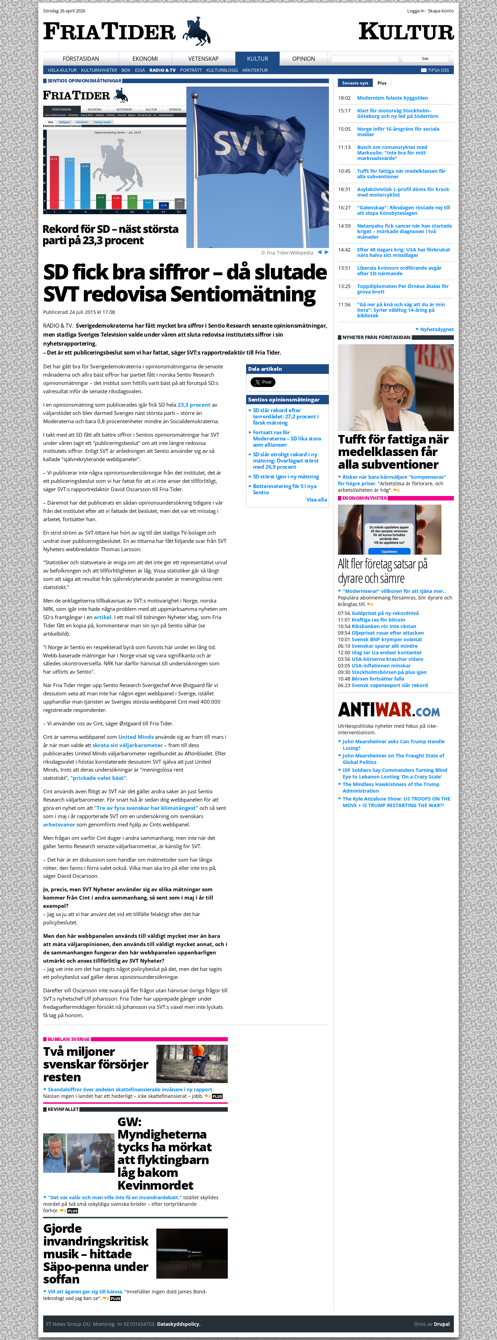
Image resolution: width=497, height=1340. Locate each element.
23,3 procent (194, 404)
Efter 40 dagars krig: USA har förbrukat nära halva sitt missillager (403, 252)
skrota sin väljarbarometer (127, 745)
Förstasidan (81, 58)
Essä (140, 70)
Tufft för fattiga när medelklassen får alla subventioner (401, 174)
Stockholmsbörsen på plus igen (389, 672)
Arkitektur (255, 70)
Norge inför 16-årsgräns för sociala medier (398, 132)
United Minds (136, 736)
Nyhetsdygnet (437, 329)
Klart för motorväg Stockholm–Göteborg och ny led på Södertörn (397, 113)
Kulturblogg (222, 70)
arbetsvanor (59, 824)
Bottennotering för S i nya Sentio (284, 489)
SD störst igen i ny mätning (286, 476)
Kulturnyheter (99, 70)
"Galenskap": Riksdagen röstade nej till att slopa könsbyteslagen (403, 210)
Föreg (319, 252)
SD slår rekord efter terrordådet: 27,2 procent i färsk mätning (286, 416)
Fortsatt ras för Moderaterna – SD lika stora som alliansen (287, 438)
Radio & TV (162, 70)
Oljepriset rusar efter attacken (388, 632)
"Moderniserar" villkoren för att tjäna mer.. (394, 591)
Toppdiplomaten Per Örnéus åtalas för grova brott (403, 289)
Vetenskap (203, 58)
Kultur (257, 58)
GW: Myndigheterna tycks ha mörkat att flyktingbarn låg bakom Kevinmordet (164, 1153)
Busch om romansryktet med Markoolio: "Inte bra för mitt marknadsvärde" (392, 152)
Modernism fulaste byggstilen (392, 98)
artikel (102, 617)
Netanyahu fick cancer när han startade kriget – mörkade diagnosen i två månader (404, 231)
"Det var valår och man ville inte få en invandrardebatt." (115, 1197)
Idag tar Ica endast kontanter (387, 652)
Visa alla (316, 499)
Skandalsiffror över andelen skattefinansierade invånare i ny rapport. (131, 1089)
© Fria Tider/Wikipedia (287, 252)
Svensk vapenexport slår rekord (390, 685)
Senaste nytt (357, 82)
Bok (125, 70)
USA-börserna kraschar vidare (387, 659)
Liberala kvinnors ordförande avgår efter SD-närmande (399, 271)
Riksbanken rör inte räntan (384, 626)
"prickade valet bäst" (98, 777)
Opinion (303, 58)
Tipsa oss (438, 70)
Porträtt (191, 70)
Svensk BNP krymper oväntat (387, 639)
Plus (382, 83)
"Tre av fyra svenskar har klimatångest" (146, 807)
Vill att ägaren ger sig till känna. (85, 1291)
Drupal (442, 1324)
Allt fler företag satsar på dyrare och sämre (383, 570)
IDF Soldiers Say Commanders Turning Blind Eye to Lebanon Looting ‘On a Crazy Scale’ (395, 773)
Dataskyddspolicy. (179, 1324)
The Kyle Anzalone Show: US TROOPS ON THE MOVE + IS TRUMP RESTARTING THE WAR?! (396, 801)
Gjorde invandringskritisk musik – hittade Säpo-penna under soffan (95, 1253)
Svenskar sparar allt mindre (385, 646)
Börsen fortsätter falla (378, 678)
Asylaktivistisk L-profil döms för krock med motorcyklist (403, 192)
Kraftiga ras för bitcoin (378, 619)
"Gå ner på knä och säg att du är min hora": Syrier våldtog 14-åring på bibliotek (401, 310)
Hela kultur (62, 70)
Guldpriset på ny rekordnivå (385, 613)
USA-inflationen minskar (381, 665)
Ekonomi (145, 58)
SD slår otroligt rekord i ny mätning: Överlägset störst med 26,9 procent (286, 460)
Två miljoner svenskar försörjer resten (95, 1064)
